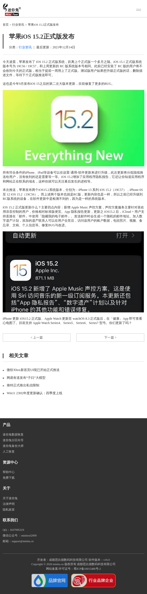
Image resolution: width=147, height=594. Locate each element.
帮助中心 (9, 472)
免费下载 (9, 477)
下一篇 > (110, 337)
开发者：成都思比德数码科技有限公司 (62, 559)
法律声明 (9, 503)
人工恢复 (9, 451)
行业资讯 (18, 24)
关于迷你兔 (10, 498)
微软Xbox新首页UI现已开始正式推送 (33, 370)
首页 (6, 24)
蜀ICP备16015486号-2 (87, 568)
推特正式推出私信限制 (23, 385)
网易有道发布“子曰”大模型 (26, 378)
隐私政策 (9, 509)
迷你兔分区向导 (13, 440)
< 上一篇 (37, 337)
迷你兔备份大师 (13, 445)
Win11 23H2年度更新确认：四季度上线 (34, 393)
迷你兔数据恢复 (13, 434)
